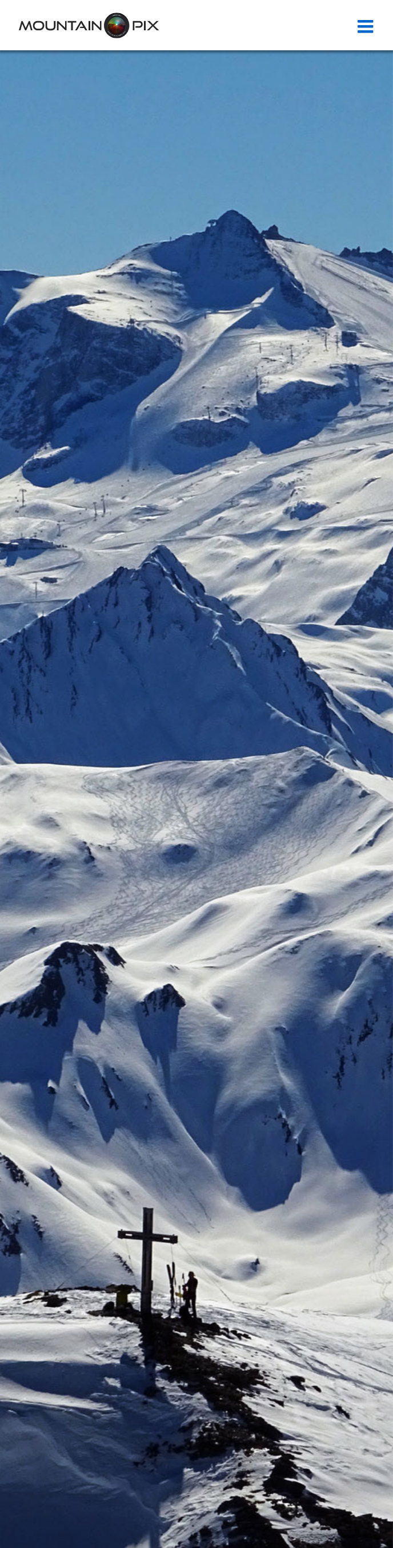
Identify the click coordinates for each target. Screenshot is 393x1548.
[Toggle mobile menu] (367, 26)
